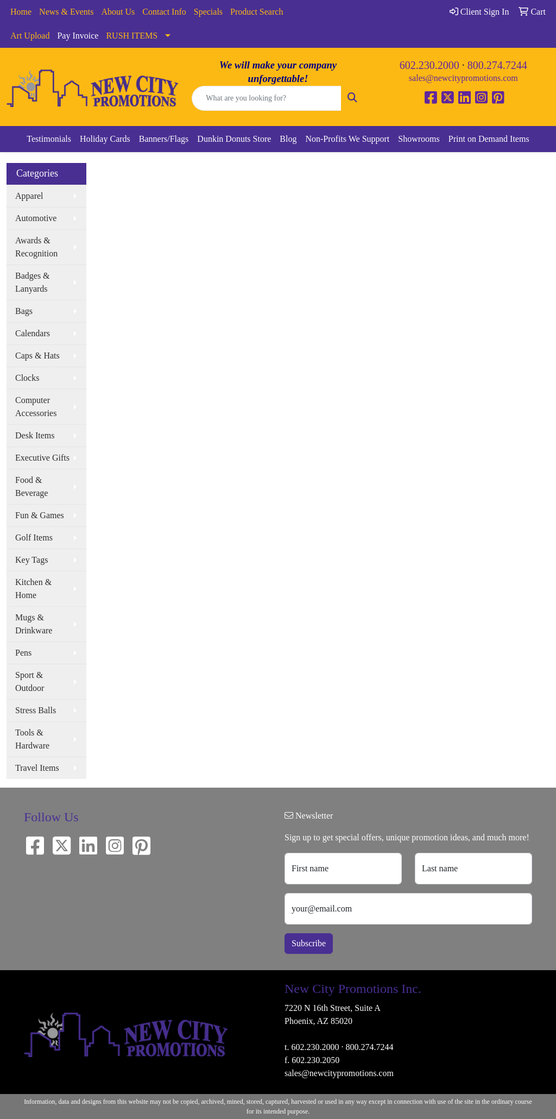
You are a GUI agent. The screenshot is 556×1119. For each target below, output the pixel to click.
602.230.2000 (429, 65)
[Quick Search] (266, 98)
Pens (23, 652)
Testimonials (49, 138)
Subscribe (309, 943)
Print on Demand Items (488, 138)
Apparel (29, 195)
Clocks (27, 377)
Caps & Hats (37, 355)
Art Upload (29, 35)
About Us (118, 11)
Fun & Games (39, 515)
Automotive (35, 218)
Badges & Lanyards (32, 282)
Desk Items (34, 435)
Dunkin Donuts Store (234, 138)
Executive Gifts (42, 457)
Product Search (256, 11)
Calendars (32, 333)
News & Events (66, 11)
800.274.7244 (497, 65)
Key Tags (31, 559)
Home (20, 11)
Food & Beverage (31, 486)
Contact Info (164, 11)
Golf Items (34, 537)
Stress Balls (35, 710)
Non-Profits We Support (347, 138)
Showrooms (418, 138)
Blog (288, 138)
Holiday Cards (105, 138)
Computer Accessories (35, 406)
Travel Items (37, 767)
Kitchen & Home (33, 588)
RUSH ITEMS (131, 35)
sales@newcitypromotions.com (463, 78)
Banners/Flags (164, 138)
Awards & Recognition (36, 247)
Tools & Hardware (32, 739)
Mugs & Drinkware (33, 624)
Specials (208, 11)
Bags (24, 311)
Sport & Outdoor (29, 681)
